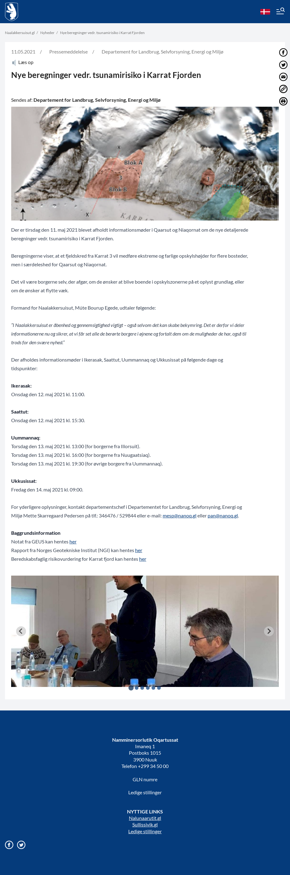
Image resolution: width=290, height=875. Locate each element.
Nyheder (47, 32)
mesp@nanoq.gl (179, 515)
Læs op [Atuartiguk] (22, 62)
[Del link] (283, 89)
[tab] (131, 687)
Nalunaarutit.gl (145, 818)
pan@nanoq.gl (223, 515)
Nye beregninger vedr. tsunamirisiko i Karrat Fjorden (102, 32)
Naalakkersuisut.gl (20, 32)
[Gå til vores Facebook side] (9, 845)
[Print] (283, 101)
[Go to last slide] (21, 631)
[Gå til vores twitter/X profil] (21, 845)
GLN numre (145, 779)
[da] (265, 11)
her (73, 541)
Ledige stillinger (145, 792)
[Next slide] (269, 631)
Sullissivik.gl (145, 824)
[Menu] (280, 12)
